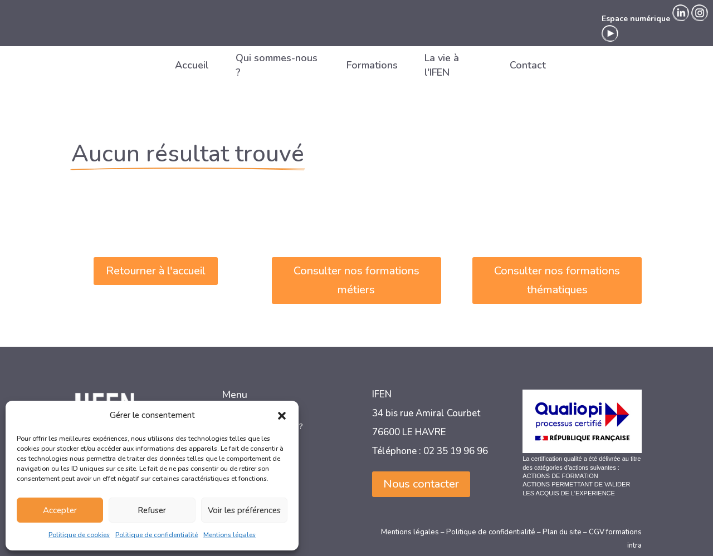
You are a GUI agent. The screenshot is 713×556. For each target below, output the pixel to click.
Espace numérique (636, 18)
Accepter (60, 510)
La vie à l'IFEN (441, 65)
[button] (281, 415)
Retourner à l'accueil (156, 270)
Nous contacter (421, 483)
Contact (528, 65)
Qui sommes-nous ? (277, 65)
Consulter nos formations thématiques (557, 280)
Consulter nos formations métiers (356, 280)
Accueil (192, 65)
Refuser (152, 510)
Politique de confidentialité (156, 534)
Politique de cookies (79, 534)
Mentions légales (229, 534)
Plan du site (562, 532)
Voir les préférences (244, 510)
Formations (372, 65)
